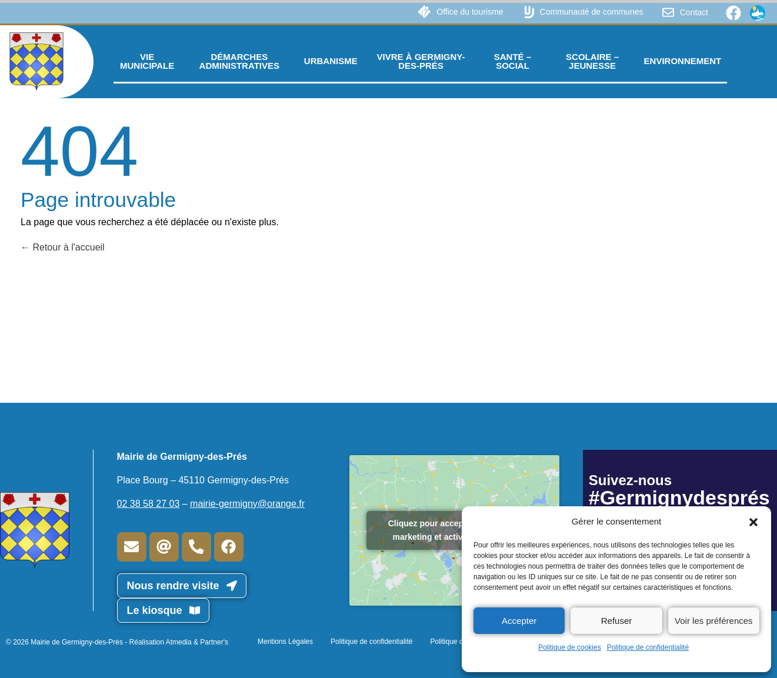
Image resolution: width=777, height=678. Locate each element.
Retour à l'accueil (63, 247)
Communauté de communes (591, 11)
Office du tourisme (469, 11)
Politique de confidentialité (648, 647)
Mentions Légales (285, 641)
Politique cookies (456, 641)
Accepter (519, 621)
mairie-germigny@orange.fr (247, 504)
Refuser (616, 621)
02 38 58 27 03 (148, 504)
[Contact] (668, 12)
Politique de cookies (569, 647)
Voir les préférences (714, 621)
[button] (753, 521)
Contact (694, 12)
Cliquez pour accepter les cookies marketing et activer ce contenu (454, 530)
